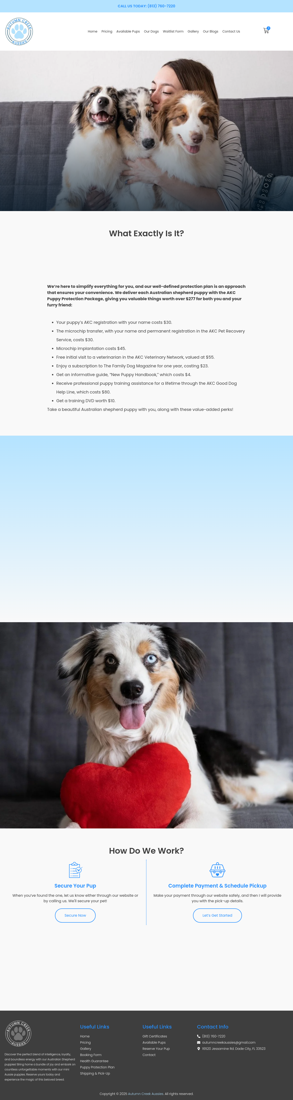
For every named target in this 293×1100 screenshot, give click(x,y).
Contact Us (231, 31)
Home (93, 31)
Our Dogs (151, 31)
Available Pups (128, 31)
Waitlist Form (173, 31)
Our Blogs (210, 31)
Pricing (106, 31)
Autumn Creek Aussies (145, 1094)
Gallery (193, 31)
